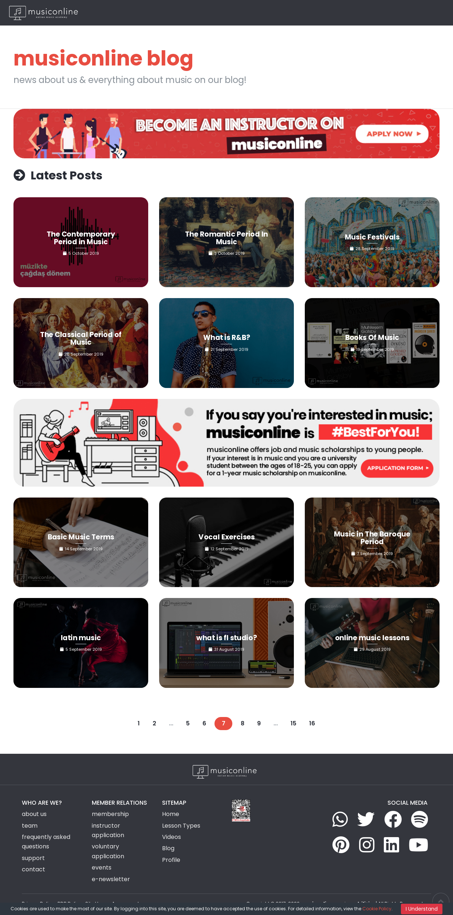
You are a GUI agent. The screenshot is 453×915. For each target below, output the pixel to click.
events (101, 867)
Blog (351, 12)
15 (293, 723)
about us (34, 814)
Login (399, 12)
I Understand (422, 908)
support (33, 858)
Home (200, 12)
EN (431, 12)
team (30, 825)
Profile (171, 860)
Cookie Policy (376, 909)
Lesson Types (231, 12)
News (331, 12)
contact (33, 869)
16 (312, 723)
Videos (310, 12)
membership (110, 814)
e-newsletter (111, 879)
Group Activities (274, 12)
